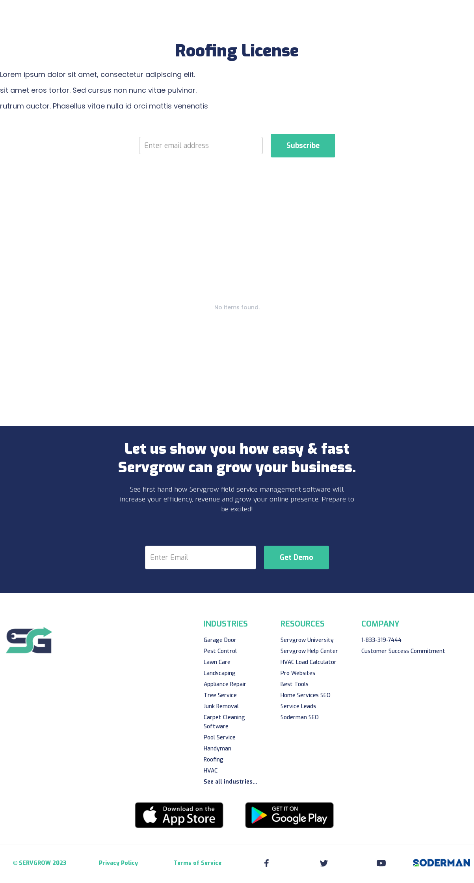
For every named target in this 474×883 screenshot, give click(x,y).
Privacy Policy (118, 863)
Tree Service (220, 695)
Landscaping (220, 673)
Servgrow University (307, 640)
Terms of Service (197, 863)
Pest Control (220, 651)
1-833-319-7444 (381, 640)
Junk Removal (221, 706)
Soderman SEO (300, 717)
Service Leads (298, 706)
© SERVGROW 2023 (39, 863)
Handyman (217, 748)
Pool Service (220, 737)
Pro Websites (298, 673)
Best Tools (295, 684)
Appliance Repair (225, 684)
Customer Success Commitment (403, 651)
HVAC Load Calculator (308, 662)
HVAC (210, 770)
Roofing (213, 759)
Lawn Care (217, 662)
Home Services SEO (306, 695)
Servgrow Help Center (309, 651)
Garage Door (220, 640)
